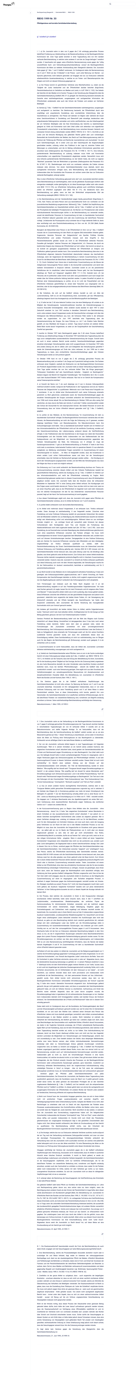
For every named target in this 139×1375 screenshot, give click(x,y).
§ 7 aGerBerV (41, 37)
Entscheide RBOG (61, 12)
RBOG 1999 (71, 12)
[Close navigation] (30, 12)
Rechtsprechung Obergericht (45, 12)
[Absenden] (110, 4)
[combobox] (122, 4)
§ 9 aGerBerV (51, 37)
